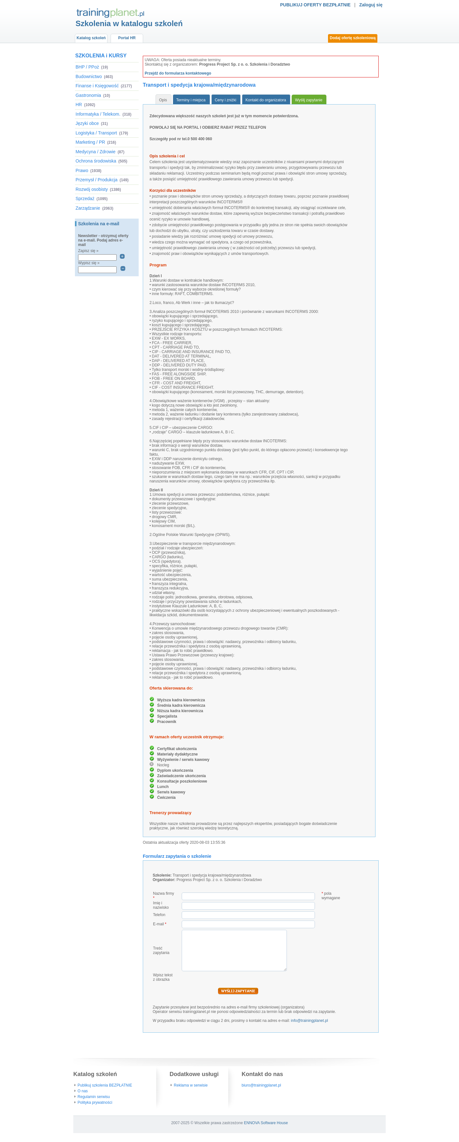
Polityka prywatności (94, 1102)
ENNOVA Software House (266, 1123)
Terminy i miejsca (191, 100)
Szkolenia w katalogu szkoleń (129, 23)
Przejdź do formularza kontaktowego (178, 73)
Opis (163, 100)
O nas (82, 1091)
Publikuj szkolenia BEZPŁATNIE (104, 1085)
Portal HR (127, 38)
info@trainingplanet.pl (309, 1020)
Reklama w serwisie (191, 1085)
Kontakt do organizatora (265, 100)
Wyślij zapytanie (308, 100)
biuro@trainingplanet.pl (261, 1085)
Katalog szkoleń (91, 38)
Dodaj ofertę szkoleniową (352, 38)
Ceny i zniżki (225, 100)
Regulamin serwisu (93, 1097)
